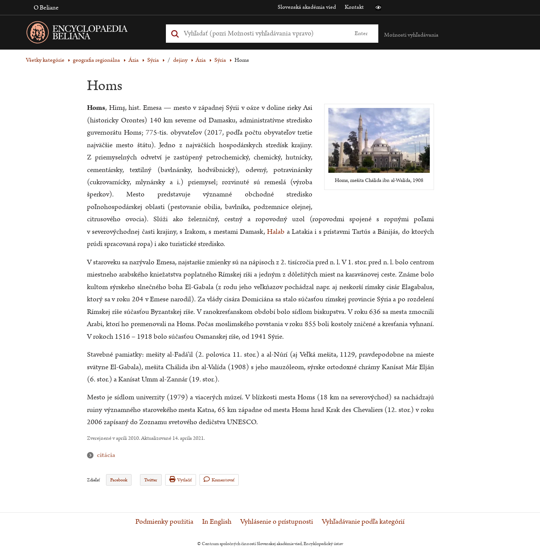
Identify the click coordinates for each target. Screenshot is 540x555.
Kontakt (354, 7)
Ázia (134, 60)
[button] (378, 7)
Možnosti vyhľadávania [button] (411, 35)
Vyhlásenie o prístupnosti (276, 522)
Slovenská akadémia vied (307, 7)
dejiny (180, 60)
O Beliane (46, 7)
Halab (276, 232)
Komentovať (219, 479)
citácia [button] (92, 455)
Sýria (153, 60)
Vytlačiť (180, 479)
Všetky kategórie (45, 60)
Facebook (118, 480)
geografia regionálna (96, 60)
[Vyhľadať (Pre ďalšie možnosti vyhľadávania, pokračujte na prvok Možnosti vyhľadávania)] (263, 33)
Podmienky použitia (164, 522)
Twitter (150, 480)
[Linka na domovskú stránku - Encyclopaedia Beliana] (89, 33)
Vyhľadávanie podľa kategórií (363, 522)
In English (216, 522)
